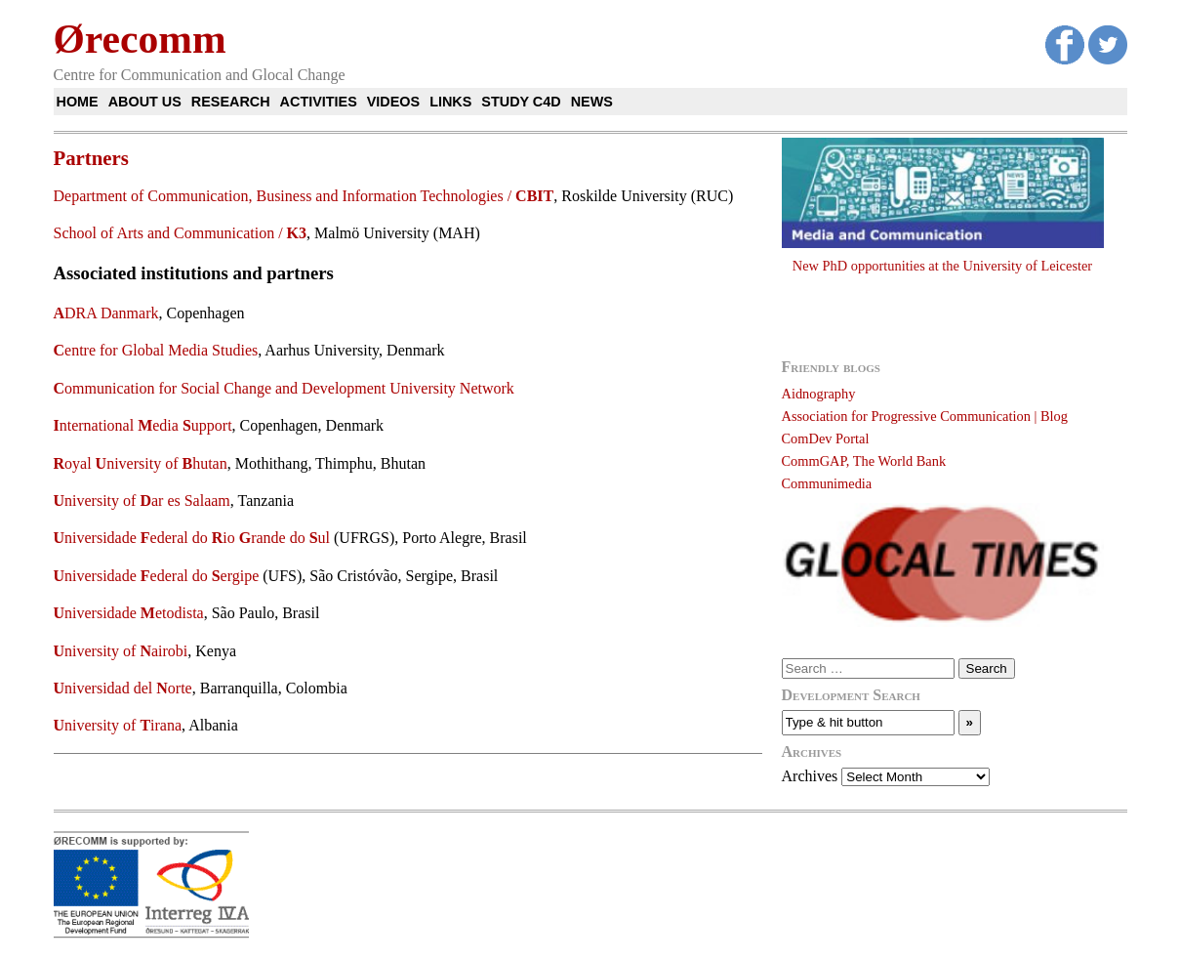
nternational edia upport (143, 425)
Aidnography (819, 393)
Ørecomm (140, 39)
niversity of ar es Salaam (142, 500)
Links (450, 101)
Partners (91, 157)
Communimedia (827, 483)
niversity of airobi (121, 651)
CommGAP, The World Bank (864, 461)
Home (78, 101)
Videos (393, 101)
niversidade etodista (129, 613)
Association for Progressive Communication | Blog (925, 416)
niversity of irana (118, 725)
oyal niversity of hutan (140, 463)
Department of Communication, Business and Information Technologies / (304, 196)
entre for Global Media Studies (156, 350)
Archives (810, 776)
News (592, 101)
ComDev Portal (826, 438)
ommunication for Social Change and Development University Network (284, 388)
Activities (318, 101)
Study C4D (520, 101)
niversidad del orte (123, 688)
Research (230, 101)
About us (145, 101)
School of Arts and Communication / (180, 233)
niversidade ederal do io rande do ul (192, 537)
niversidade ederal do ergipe (157, 575)
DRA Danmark (106, 313)
